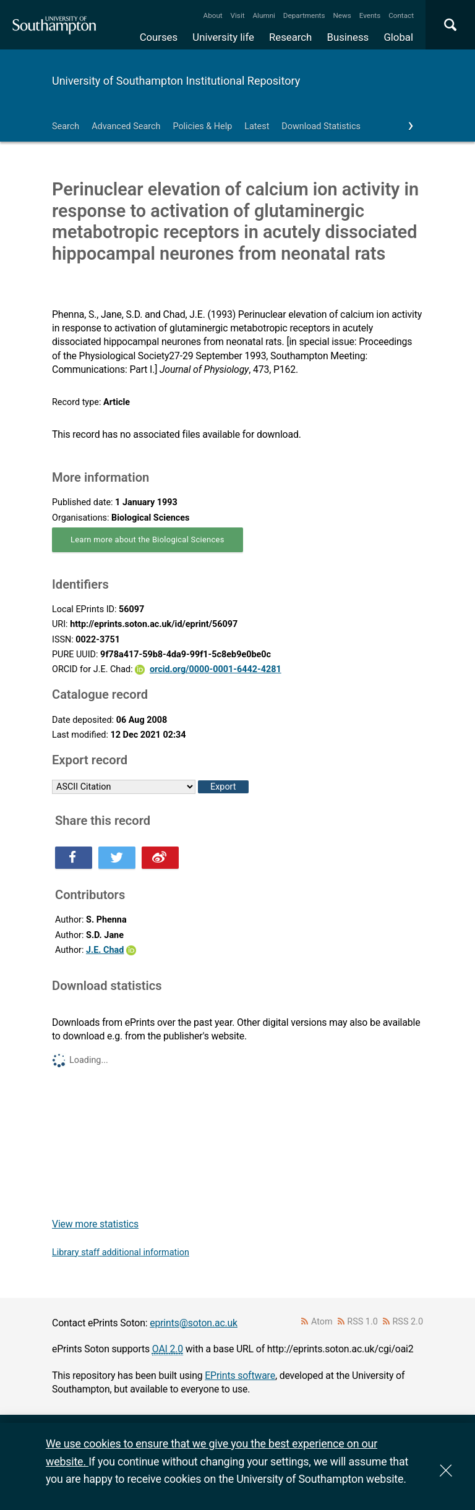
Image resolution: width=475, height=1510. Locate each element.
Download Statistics (321, 126)
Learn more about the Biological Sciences (148, 539)
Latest (256, 126)
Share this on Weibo (160, 858)
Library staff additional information (120, 1252)
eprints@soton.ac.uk (194, 1323)
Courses (159, 37)
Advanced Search (126, 126)
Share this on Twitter (116, 858)
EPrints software (240, 1375)
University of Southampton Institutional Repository (176, 80)
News (342, 15)
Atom (322, 1321)
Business (348, 37)
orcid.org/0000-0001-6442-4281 (215, 669)
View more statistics (95, 1224)
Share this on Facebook (73, 858)
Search (65, 126)
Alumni (263, 15)
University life (223, 37)
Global (398, 37)
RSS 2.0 (408, 1321)
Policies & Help (202, 126)
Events (370, 15)
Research (290, 37)
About (213, 15)
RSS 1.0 (362, 1321)
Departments (304, 15)
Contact (401, 15)
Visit (238, 15)
